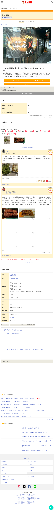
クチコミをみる (15, 80)
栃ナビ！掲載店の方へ (32, 476)
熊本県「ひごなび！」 (31, 494)
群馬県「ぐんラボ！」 (22, 499)
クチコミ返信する (6, 184)
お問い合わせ (30, 470)
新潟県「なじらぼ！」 (31, 497)
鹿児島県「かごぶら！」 (32, 502)
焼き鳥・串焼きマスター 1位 (11, 192)
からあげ (10, 24)
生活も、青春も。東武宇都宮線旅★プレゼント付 (13, 413)
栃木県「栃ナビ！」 (23, 494)
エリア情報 (30, 464)
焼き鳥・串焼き (4, 24)
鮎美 (7, 151)
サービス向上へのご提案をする (11, 333)
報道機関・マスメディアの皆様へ (8, 479)
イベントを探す (5, 464)
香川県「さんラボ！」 (31, 499)
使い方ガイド (4, 467)
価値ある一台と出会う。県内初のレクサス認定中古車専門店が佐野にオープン (21, 404)
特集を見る (4, 461)
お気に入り (27, 84)
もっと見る (49, 419)
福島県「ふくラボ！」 (22, 497)
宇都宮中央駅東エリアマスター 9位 (12, 193)
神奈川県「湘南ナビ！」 (22, 501)
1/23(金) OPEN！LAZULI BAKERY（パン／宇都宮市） (15, 401)
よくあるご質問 (31, 467)
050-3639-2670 (7, 17)
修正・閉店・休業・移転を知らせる (12, 330)
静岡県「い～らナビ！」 (32, 501)
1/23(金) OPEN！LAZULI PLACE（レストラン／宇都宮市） (16, 407)
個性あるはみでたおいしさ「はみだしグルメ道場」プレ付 (16, 416)
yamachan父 (8, 189)
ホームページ (13, 317)
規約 (2, 470)
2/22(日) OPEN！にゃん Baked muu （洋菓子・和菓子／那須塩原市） (19, 398)
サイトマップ (4, 473)
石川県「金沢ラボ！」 (22, 502)
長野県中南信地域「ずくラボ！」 (34, 498)
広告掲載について (5, 476)
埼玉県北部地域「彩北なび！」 (20, 503)
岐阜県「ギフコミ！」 (22, 498)
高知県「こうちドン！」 (32, 503)
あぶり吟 (5, 15)
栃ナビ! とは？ (27, 458)
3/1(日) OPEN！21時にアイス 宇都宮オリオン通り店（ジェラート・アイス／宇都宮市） (23, 410)
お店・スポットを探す (32, 461)
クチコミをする (39, 80)
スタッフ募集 (4, 482)
